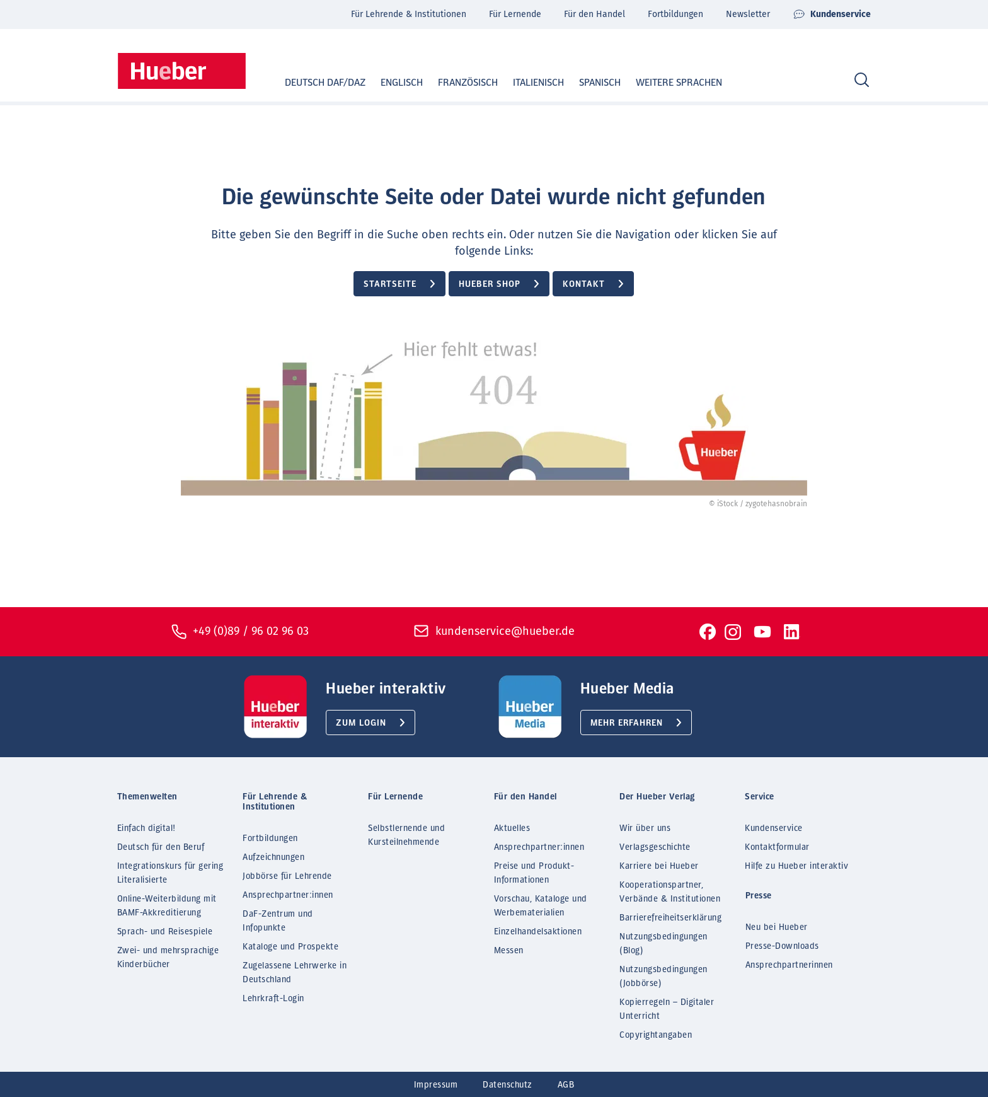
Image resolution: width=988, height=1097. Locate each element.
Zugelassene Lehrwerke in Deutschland (295, 972)
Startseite (390, 284)
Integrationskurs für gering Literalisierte (170, 873)
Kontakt (584, 284)
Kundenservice (832, 14)
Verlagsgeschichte (655, 847)
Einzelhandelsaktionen (538, 931)
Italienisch (526, 83)
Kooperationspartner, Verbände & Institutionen (669, 892)
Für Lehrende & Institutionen (408, 14)
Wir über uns (644, 828)
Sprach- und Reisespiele (165, 931)
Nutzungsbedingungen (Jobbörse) (663, 976)
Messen (509, 950)
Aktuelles (512, 828)
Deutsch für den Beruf (161, 847)
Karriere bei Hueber (659, 866)
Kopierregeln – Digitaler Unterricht (666, 1009)
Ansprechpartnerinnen (789, 965)
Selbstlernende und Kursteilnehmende (406, 835)
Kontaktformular (777, 847)
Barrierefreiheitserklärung (670, 918)
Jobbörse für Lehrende (287, 876)
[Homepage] (181, 71)
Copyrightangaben (655, 1035)
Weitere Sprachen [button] (679, 83)
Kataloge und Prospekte (290, 947)
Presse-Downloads (782, 946)
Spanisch (588, 83)
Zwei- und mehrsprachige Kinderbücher (168, 957)
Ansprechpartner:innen (288, 895)
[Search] (861, 80)
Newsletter (748, 14)
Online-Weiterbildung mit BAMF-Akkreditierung (167, 906)
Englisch (390, 83)
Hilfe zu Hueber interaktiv (796, 866)
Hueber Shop (489, 284)
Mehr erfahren (626, 723)
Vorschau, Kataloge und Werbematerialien (540, 906)
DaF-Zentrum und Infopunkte (278, 921)
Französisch (456, 83)
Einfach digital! (146, 828)
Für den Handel (594, 14)
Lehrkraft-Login (273, 998)
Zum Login (361, 723)
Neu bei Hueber (776, 927)
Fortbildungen (675, 14)
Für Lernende (515, 14)
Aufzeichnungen (273, 857)
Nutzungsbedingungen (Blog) (663, 943)
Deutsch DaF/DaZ (313, 83)
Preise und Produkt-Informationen (534, 873)
